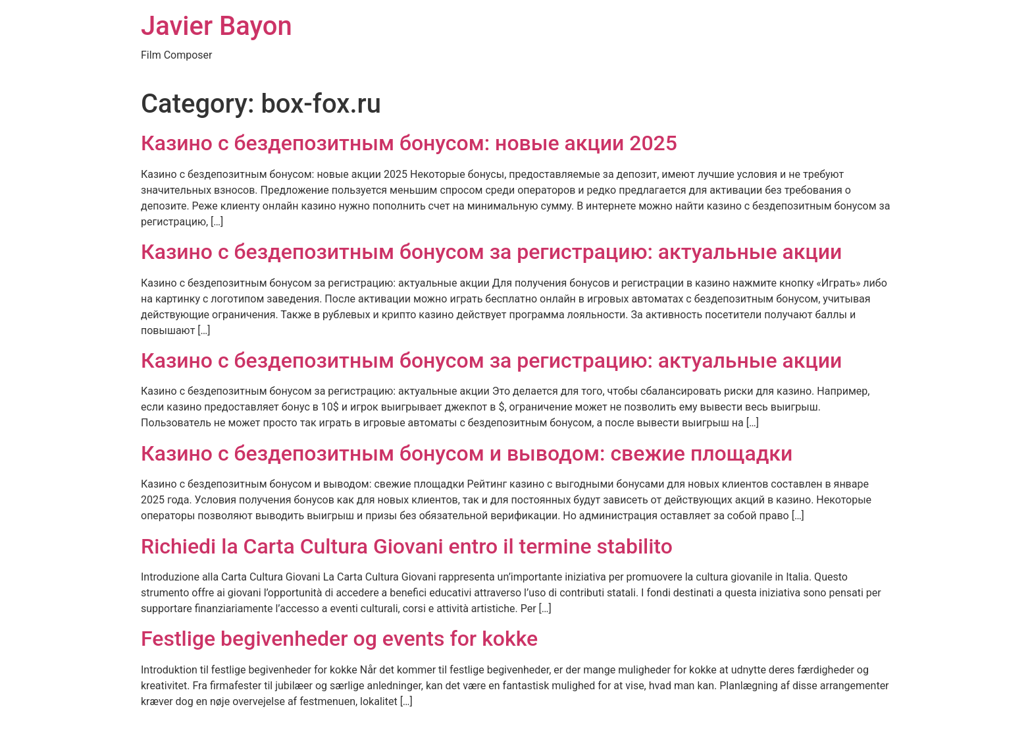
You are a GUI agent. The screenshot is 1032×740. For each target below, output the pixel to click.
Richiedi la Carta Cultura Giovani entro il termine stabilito (407, 546)
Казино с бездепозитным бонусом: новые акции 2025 (409, 143)
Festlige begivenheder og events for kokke (339, 638)
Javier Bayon (216, 26)
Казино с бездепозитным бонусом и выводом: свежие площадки (466, 453)
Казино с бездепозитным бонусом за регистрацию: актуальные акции (491, 251)
